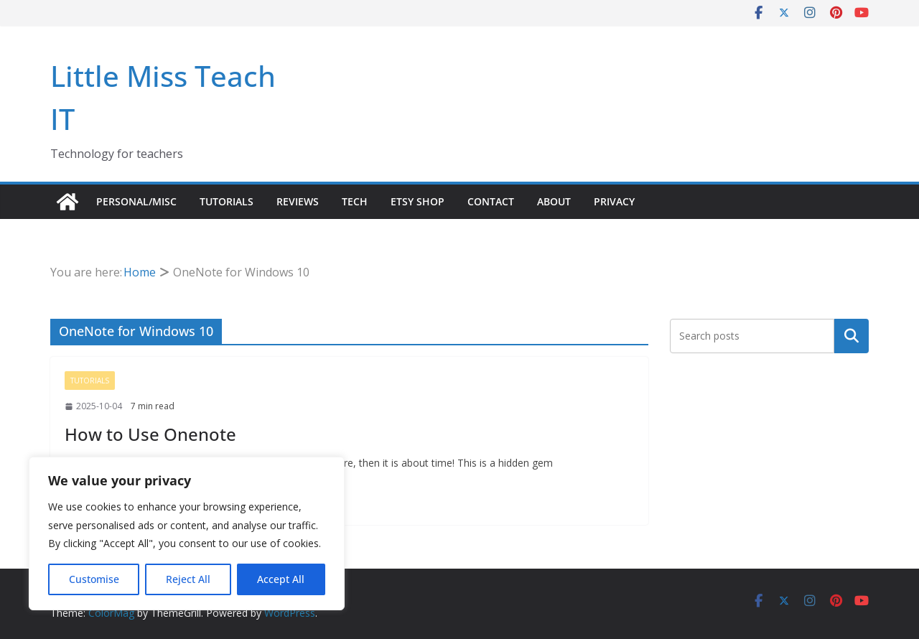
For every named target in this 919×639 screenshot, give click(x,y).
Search (851, 335)
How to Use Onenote (150, 434)
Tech (355, 201)
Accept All (280, 579)
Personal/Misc (136, 201)
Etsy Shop (417, 201)
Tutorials (226, 201)
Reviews (297, 201)
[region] (187, 533)
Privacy (614, 201)
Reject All (188, 579)
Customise (94, 579)
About (554, 201)
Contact (490, 201)
